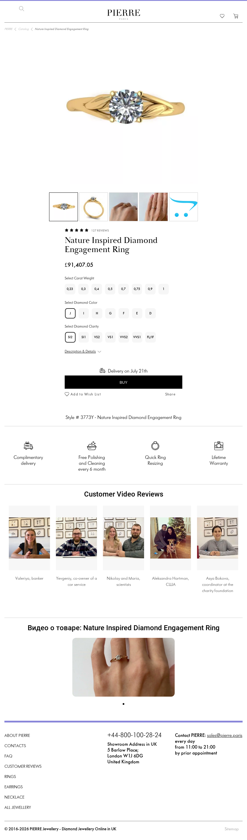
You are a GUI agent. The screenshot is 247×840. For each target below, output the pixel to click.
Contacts (15, 745)
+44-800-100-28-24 (134, 735)
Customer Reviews (22, 766)
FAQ (8, 756)
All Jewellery (17, 807)
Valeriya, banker (29, 578)
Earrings (13, 787)
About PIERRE (17, 735)
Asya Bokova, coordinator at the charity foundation (217, 584)
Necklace (14, 797)
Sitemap (232, 829)
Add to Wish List (86, 394)
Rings (10, 776)
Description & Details (80, 351)
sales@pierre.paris (224, 735)
